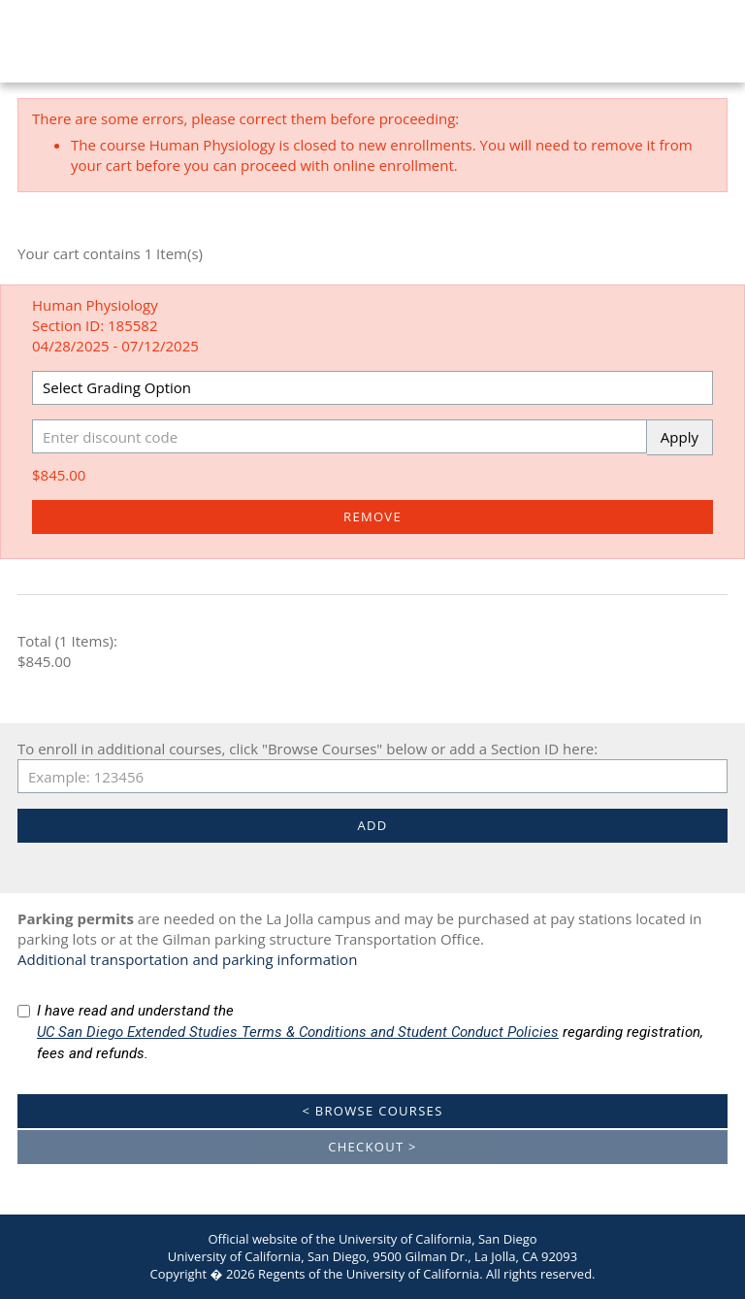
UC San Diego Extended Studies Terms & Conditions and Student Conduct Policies (298, 1032)
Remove (372, 516)
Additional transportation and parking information (187, 959)
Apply (679, 437)
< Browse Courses (372, 1110)
